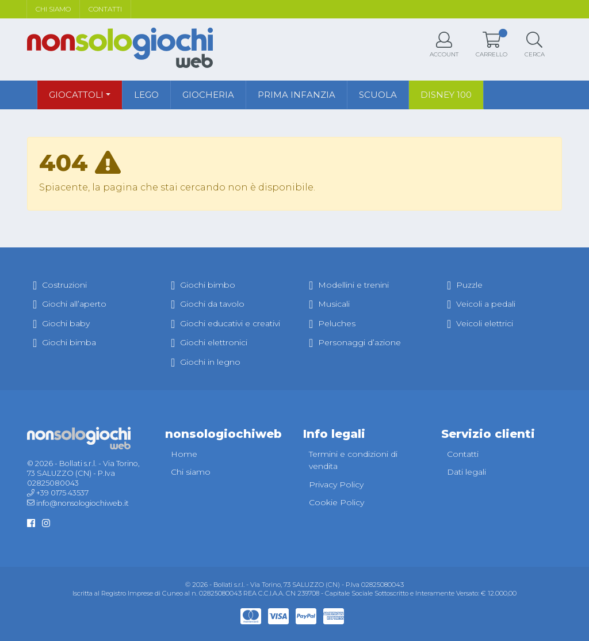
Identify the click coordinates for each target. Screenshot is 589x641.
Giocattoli (76, 94)
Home (184, 454)
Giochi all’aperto (69, 304)
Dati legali (466, 472)
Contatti (105, 9)
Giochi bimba (64, 342)
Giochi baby (61, 323)
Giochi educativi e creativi (225, 323)
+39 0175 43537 (62, 493)
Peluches (332, 323)
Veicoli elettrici (480, 323)
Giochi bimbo (203, 285)
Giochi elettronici (209, 342)
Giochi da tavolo (207, 304)
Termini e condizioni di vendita (353, 460)
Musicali (329, 304)
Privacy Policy (336, 484)
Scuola (378, 94)
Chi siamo (53, 9)
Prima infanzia (296, 94)
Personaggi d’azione (355, 342)
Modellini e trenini (349, 285)
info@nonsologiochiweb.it (82, 503)
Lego (146, 94)
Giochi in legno (205, 362)
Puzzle (465, 285)
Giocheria (208, 94)
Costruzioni (60, 285)
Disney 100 (446, 94)
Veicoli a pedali (481, 304)
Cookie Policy (336, 502)
